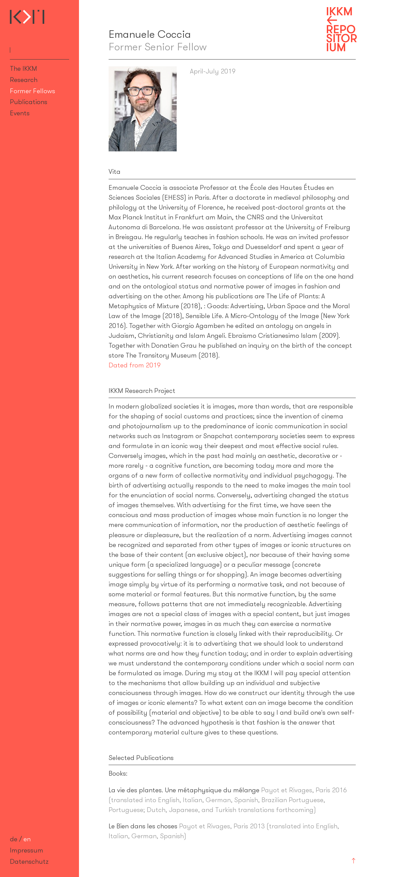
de (13, 839)
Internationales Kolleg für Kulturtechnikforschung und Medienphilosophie (27, 17)
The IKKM (23, 68)
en (27, 839)
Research (23, 80)
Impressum (26, 850)
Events (20, 113)
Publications (28, 102)
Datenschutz (29, 861)
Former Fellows (32, 91)
